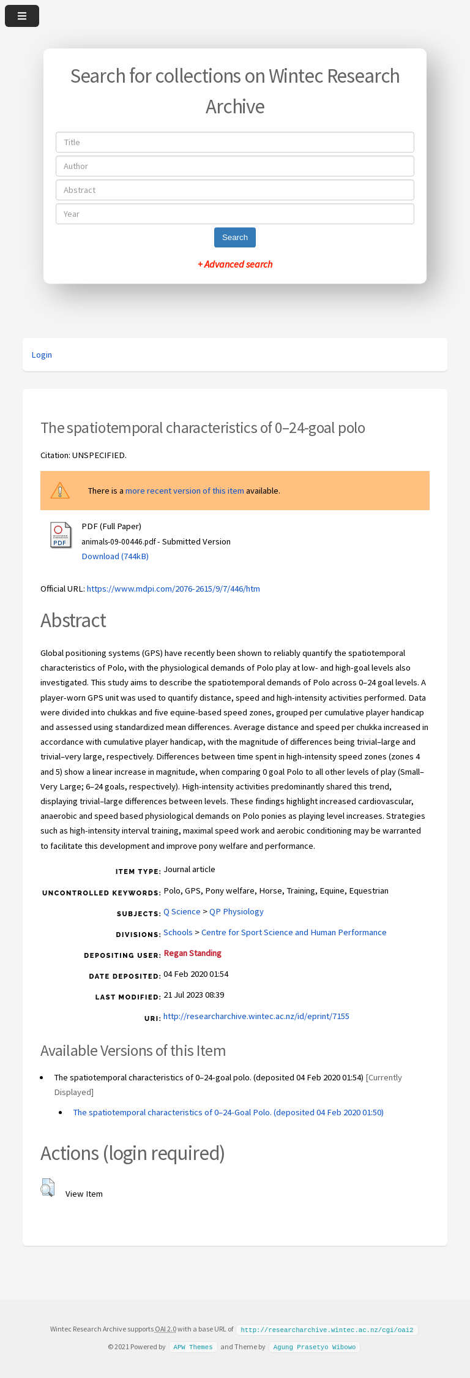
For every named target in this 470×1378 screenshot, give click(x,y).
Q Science (182, 911)
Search (235, 237)
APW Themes (192, 1346)
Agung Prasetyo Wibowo (315, 1346)
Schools (178, 932)
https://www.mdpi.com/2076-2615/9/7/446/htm (173, 588)
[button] (47, 1187)
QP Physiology (236, 911)
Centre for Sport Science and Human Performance (294, 932)
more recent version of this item (184, 490)
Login (41, 354)
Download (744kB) (115, 556)
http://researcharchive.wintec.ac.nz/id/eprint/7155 (256, 1016)
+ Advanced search (235, 264)
